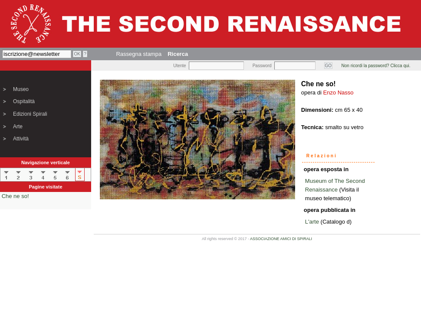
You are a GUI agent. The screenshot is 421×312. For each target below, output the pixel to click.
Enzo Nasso (338, 92)
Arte (18, 127)
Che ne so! (15, 196)
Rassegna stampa (138, 54)
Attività (21, 139)
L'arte (312, 221)
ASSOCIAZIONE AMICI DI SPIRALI (281, 239)
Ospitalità (24, 101)
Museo (21, 89)
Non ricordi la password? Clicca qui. (376, 65)
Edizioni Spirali (30, 114)
